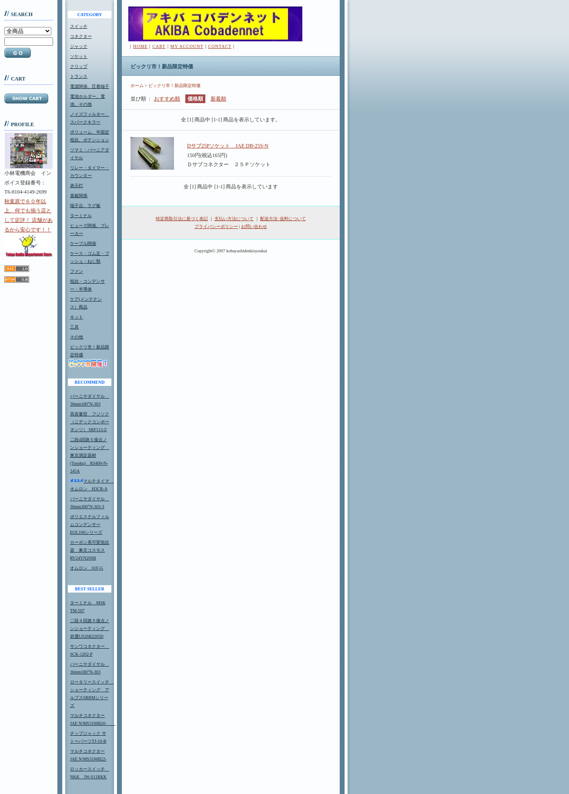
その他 (76, 337)
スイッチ (78, 26)
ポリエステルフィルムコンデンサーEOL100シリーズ (89, 524)
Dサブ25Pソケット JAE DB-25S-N (227, 146)
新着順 (218, 99)
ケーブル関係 (83, 243)
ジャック (78, 46)
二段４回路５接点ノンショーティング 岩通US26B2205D (89, 628)
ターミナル (81, 215)
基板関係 (78, 195)
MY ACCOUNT (187, 46)
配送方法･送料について (283, 218)
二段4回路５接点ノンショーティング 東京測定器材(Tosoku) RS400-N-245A (89, 455)
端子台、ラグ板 (85, 205)
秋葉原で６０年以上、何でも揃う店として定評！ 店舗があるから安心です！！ (28, 227)
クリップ (78, 66)
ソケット (78, 56)
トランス (78, 76)
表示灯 (76, 185)
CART (158, 46)
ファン (76, 271)
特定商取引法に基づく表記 (182, 218)
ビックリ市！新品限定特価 (174, 85)
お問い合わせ (254, 226)
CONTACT (219, 46)
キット (76, 317)
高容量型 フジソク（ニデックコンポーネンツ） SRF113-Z (89, 422)
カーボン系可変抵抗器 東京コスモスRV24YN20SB (89, 550)
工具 (74, 327)
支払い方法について (234, 218)
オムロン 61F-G (86, 568)
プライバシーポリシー (216, 226)
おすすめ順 (167, 99)
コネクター (81, 36)
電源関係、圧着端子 (89, 86)
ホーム (137, 85)
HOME (140, 46)
